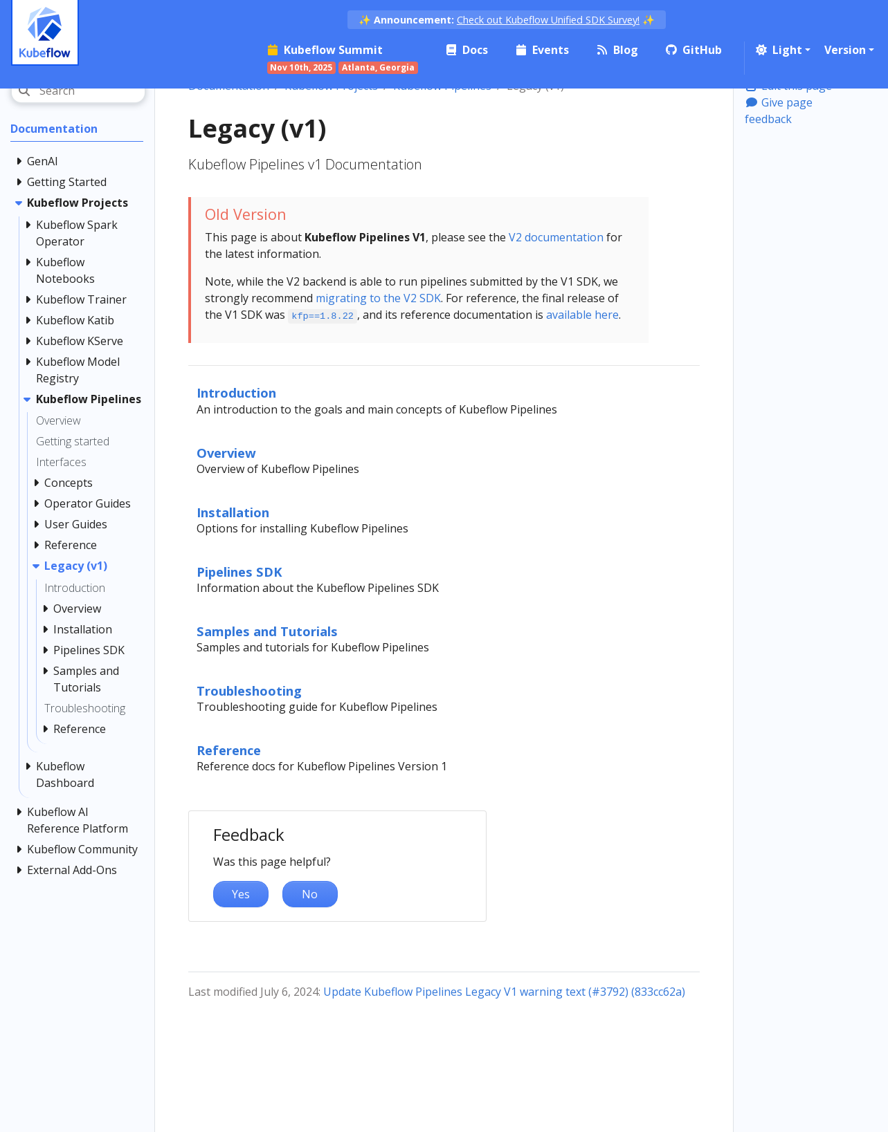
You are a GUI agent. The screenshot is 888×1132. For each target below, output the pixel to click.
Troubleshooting (249, 690)
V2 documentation (556, 237)
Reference (229, 750)
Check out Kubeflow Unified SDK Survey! (548, 19)
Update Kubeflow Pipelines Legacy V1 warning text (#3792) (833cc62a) (504, 991)
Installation (233, 512)
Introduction (236, 392)
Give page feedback (779, 111)
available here (582, 314)
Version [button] (845, 49)
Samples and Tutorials (267, 631)
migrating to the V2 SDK (378, 298)
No (310, 894)
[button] (781, 50)
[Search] (78, 90)
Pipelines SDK (239, 571)
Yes (241, 894)
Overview (226, 452)
